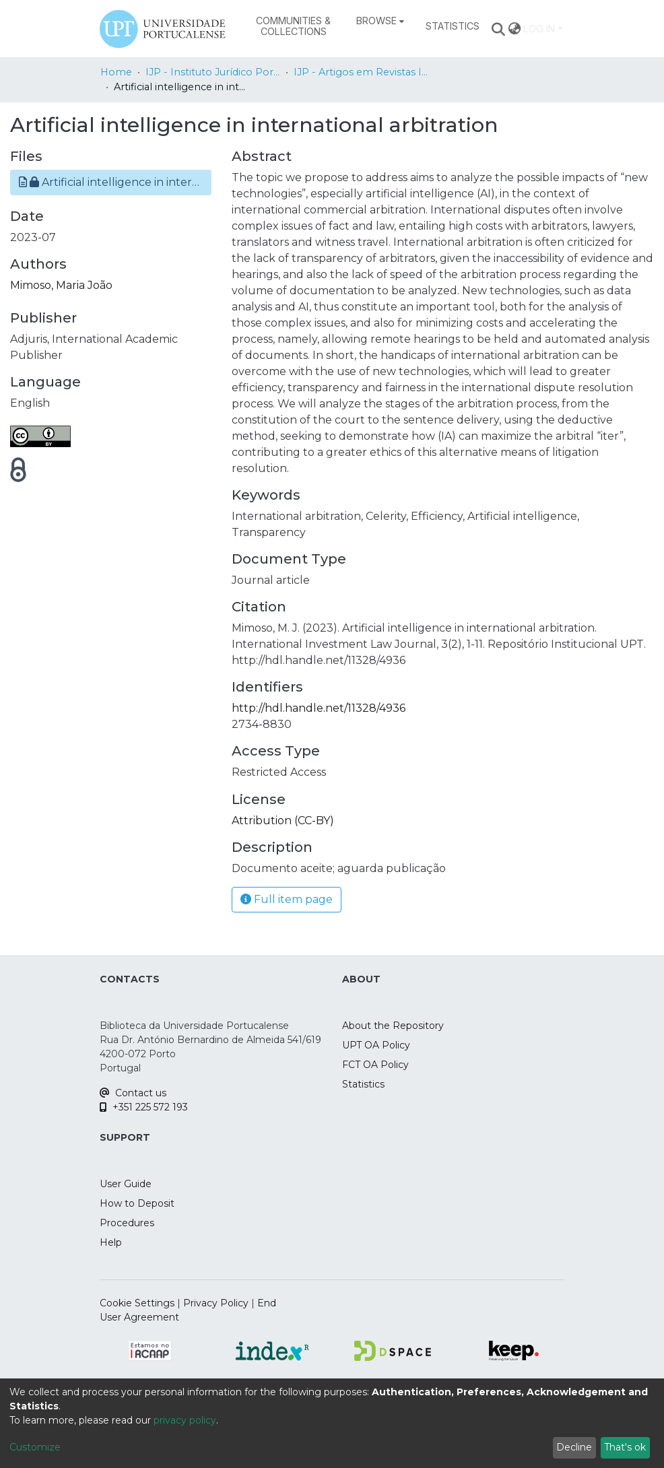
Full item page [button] (286, 899)
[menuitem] (380, 21)
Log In (539, 28)
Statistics (363, 1084)
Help (111, 1242)
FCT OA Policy (375, 1065)
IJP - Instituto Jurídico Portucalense (212, 72)
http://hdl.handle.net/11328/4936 (318, 708)
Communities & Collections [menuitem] (293, 26)
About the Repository (393, 1026)
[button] (110, 182)
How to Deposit (137, 1203)
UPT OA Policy (376, 1045)
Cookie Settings (137, 1303)
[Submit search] (498, 29)
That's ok (625, 1447)
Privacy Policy (215, 1303)
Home (116, 72)
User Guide (126, 1184)
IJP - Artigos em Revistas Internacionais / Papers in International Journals (361, 72)
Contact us (133, 1093)
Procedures (127, 1223)
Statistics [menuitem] (452, 26)
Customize (35, 1447)
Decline (574, 1447)
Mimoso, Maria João (61, 285)
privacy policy (185, 1420)
